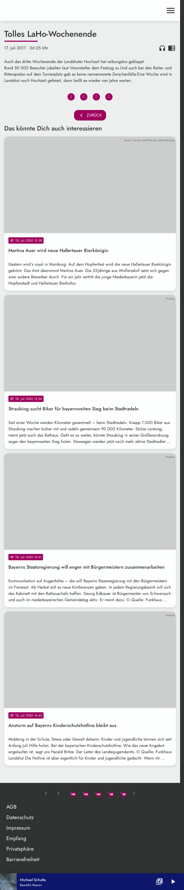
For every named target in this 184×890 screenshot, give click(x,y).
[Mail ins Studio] (46, 793)
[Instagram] (96, 793)
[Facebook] (84, 793)
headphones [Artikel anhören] (162, 48)
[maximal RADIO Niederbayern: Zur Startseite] (47, 10)
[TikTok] (134, 793)
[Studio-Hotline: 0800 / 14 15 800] (58, 793)
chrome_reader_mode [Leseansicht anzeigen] (171, 48)
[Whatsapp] (71, 793)
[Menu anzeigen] (170, 10)
